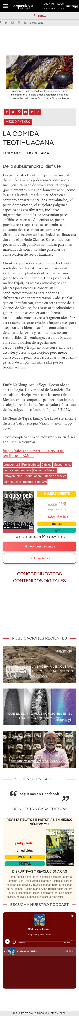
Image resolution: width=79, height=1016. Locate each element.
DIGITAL (25, 863)
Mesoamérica (62, 464)
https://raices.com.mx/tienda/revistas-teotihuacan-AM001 (33, 453)
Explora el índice (39, 558)
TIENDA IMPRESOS (52, 4)
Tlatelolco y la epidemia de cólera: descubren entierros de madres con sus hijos (39, 671)
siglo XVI (41, 482)
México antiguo (18, 122)
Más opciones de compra (39, 546)
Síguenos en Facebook (39, 793)
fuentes (28, 482)
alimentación (12, 482)
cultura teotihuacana (17, 470)
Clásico (46, 464)
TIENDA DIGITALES (52, 9)
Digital (56, 530)
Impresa (56, 524)
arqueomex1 (12, 464)
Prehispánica (31, 464)
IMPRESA (25, 857)
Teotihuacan (32, 476)
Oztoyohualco (13, 476)
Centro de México (44, 470)
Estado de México (54, 476)
